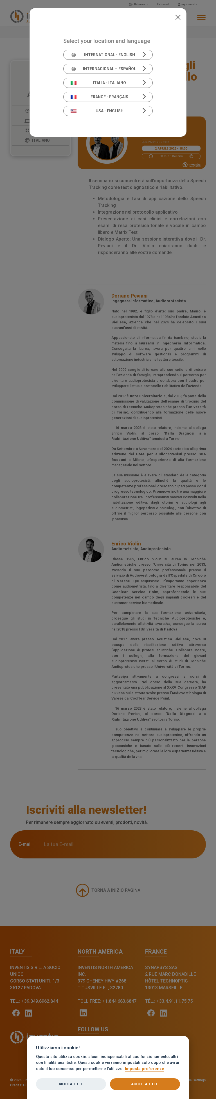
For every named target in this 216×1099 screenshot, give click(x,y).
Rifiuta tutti (71, 1084)
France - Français (100, 97)
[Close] (178, 16)
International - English (103, 54)
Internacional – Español (103, 69)
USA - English (97, 111)
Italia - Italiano (98, 83)
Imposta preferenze (144, 1068)
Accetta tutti (145, 1084)
